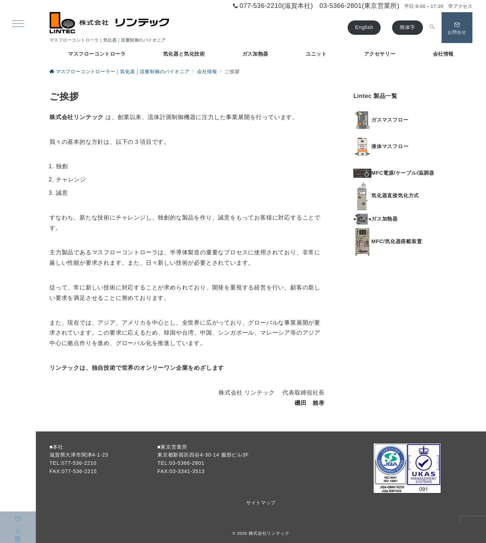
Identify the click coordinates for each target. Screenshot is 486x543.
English (364, 27)
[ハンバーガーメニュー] (18, 24)
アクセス (460, 6)
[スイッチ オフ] (432, 27)
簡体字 (407, 27)
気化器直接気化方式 (395, 196)
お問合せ (18, 521)
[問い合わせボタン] (457, 27)
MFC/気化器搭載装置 (396, 241)
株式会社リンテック (269, 533)
